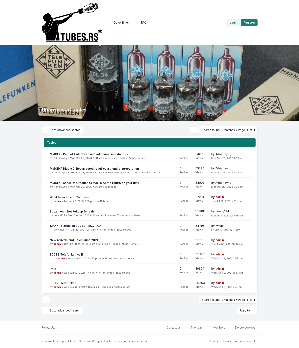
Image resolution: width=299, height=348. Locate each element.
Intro (53, 268)
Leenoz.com (139, 341)
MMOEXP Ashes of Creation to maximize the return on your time (94, 183)
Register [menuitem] (249, 22)
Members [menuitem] (216, 327)
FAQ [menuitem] (141, 22)
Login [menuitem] (233, 22)
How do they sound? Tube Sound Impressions (135, 172)
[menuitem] (119, 22)
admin (57, 201)
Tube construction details (120, 258)
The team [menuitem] (194, 327)
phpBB (63, 341)
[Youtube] (63, 327)
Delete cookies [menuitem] (242, 327)
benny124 (59, 215)
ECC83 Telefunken (63, 283)
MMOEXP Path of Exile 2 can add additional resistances (89, 154)
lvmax (61, 229)
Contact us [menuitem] (171, 327)
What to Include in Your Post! (70, 197)
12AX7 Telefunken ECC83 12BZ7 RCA (75, 225)
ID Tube (112, 186)
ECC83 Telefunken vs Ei (67, 254)
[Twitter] (60, 327)
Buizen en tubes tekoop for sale (72, 211)
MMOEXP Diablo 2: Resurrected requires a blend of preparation (94, 168)
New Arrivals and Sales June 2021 (74, 240)
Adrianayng (60, 158)
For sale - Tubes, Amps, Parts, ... (127, 158)
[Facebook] (57, 327)
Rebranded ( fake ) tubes (116, 229)
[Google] (66, 327)
